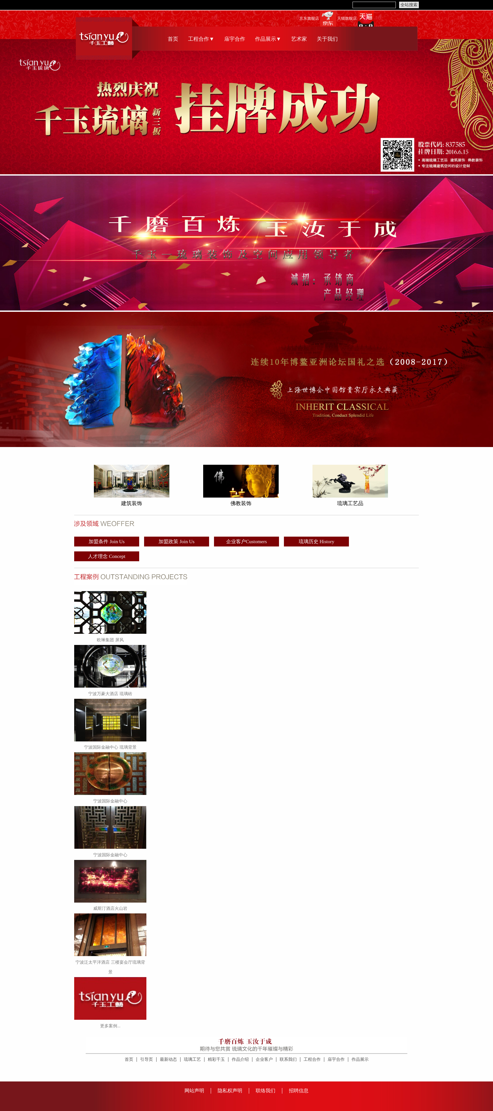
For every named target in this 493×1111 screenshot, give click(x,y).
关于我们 (327, 39)
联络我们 (265, 1090)
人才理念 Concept (106, 556)
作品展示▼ (268, 39)
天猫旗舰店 (347, 18)
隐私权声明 (230, 1090)
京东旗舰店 (309, 18)
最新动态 (168, 1059)
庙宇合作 (234, 39)
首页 (173, 39)
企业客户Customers (246, 541)
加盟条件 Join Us (106, 541)
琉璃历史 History (316, 541)
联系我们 (288, 1059)
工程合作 (312, 1059)
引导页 (146, 1059)
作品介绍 (240, 1059)
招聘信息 (299, 1090)
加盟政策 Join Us (176, 541)
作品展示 (360, 1059)
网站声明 (194, 1090)
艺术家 (299, 39)
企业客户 (264, 1059)
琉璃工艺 (192, 1059)
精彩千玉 (216, 1059)
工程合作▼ (201, 39)
